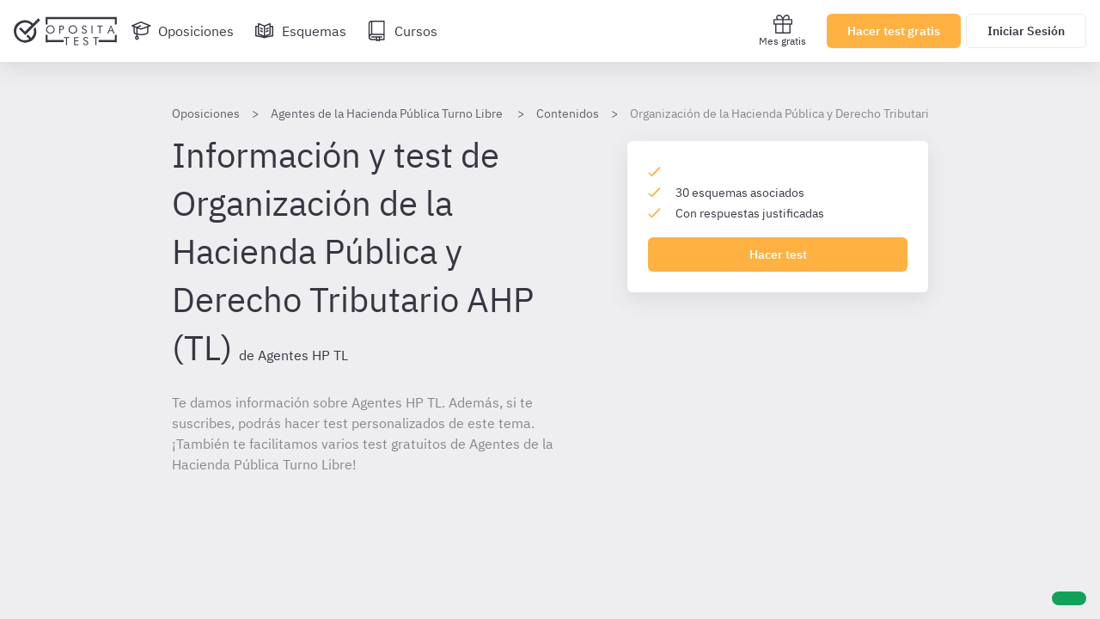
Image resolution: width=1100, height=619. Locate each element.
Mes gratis (782, 30)
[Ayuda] (1069, 598)
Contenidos (567, 113)
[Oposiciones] (182, 31)
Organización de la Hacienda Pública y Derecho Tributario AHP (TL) (808, 113)
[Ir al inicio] (65, 31)
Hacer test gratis (893, 31)
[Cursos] (402, 31)
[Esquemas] (300, 31)
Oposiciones (206, 113)
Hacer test (778, 254)
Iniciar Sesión (1026, 31)
